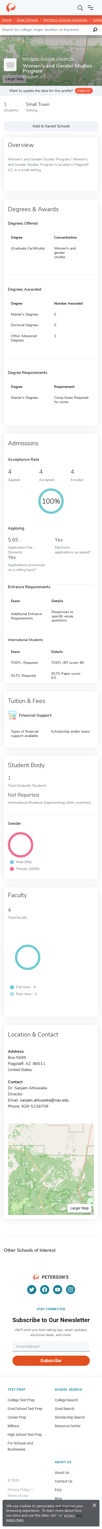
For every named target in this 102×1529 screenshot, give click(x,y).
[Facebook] (44, 1289)
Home (7, 20)
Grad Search (64, 1409)
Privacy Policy (18, 1490)
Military (13, 1426)
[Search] (80, 7)
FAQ (58, 1490)
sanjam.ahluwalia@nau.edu (44, 1100)
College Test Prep (21, 1400)
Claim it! (83, 90)
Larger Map (79, 1208)
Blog (58, 1499)
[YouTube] (57, 1289)
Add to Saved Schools (51, 126)
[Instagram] (70, 1289)
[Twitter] (31, 1289)
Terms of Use (18, 1496)
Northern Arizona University (65, 20)
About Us (62, 1473)
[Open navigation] (91, 7)
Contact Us (63, 1481)
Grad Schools (27, 20)
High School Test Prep (25, 1435)
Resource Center (68, 1426)
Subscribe (50, 1360)
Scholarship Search (70, 1417)
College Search (66, 1400)
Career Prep (17, 1417)
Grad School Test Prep (25, 1409)
